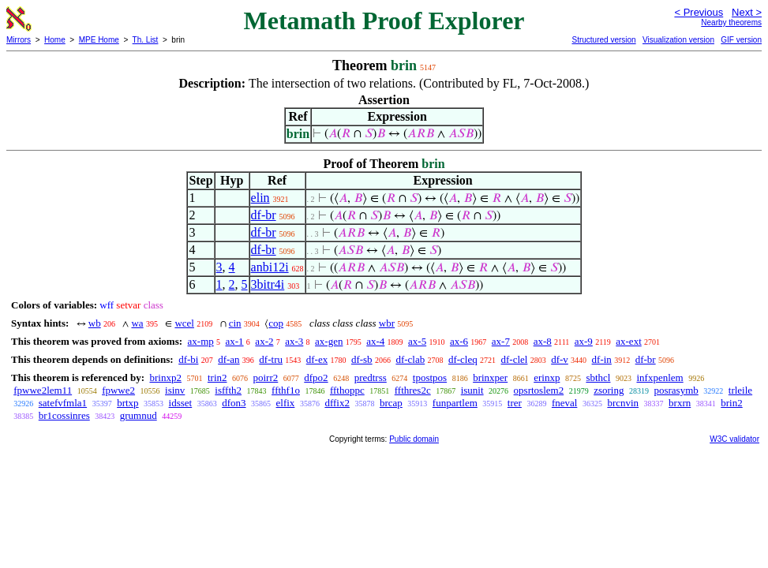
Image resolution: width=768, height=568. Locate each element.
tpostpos (430, 377)
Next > (747, 12)
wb (94, 323)
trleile (740, 390)
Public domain (414, 439)
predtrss (370, 377)
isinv (175, 390)
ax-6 (459, 341)
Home (55, 40)
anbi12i (270, 267)
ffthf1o (286, 390)
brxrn (680, 403)
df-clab (410, 359)
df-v (559, 359)
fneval (564, 403)
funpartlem (455, 403)
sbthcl (598, 377)
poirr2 (266, 377)
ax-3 (294, 341)
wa (137, 323)
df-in (602, 359)
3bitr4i (268, 284)
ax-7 (501, 341)
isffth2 (228, 390)
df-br (263, 215)
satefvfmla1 (63, 403)
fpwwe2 (118, 390)
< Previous (698, 12)
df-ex (317, 359)
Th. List (146, 40)
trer (515, 403)
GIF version (741, 40)
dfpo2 (316, 377)
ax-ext (628, 341)
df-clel (514, 359)
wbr (387, 323)
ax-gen (329, 341)
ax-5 (417, 341)
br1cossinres (64, 415)
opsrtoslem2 (539, 390)
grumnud (138, 415)
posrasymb (676, 390)
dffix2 (337, 403)
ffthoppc (347, 390)
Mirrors (18, 40)
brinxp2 (165, 377)
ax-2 (264, 341)
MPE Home (99, 40)
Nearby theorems (731, 22)
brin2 (731, 403)
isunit (472, 390)
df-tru (271, 359)
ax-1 (235, 341)
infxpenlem (659, 377)
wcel (184, 323)
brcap (391, 403)
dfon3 (233, 403)
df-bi (188, 359)
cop (275, 323)
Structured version (603, 40)
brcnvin (623, 403)
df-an (228, 359)
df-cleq (463, 359)
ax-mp (201, 341)
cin (235, 323)
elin (260, 197)
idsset (181, 403)
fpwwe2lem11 (42, 390)
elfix (285, 403)
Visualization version (678, 40)
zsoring (609, 390)
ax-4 (375, 341)
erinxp (547, 377)
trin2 (217, 377)
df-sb (362, 359)
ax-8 (543, 341)
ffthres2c (413, 390)
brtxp (127, 403)
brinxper (490, 377)
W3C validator (734, 439)
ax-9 (584, 341)
